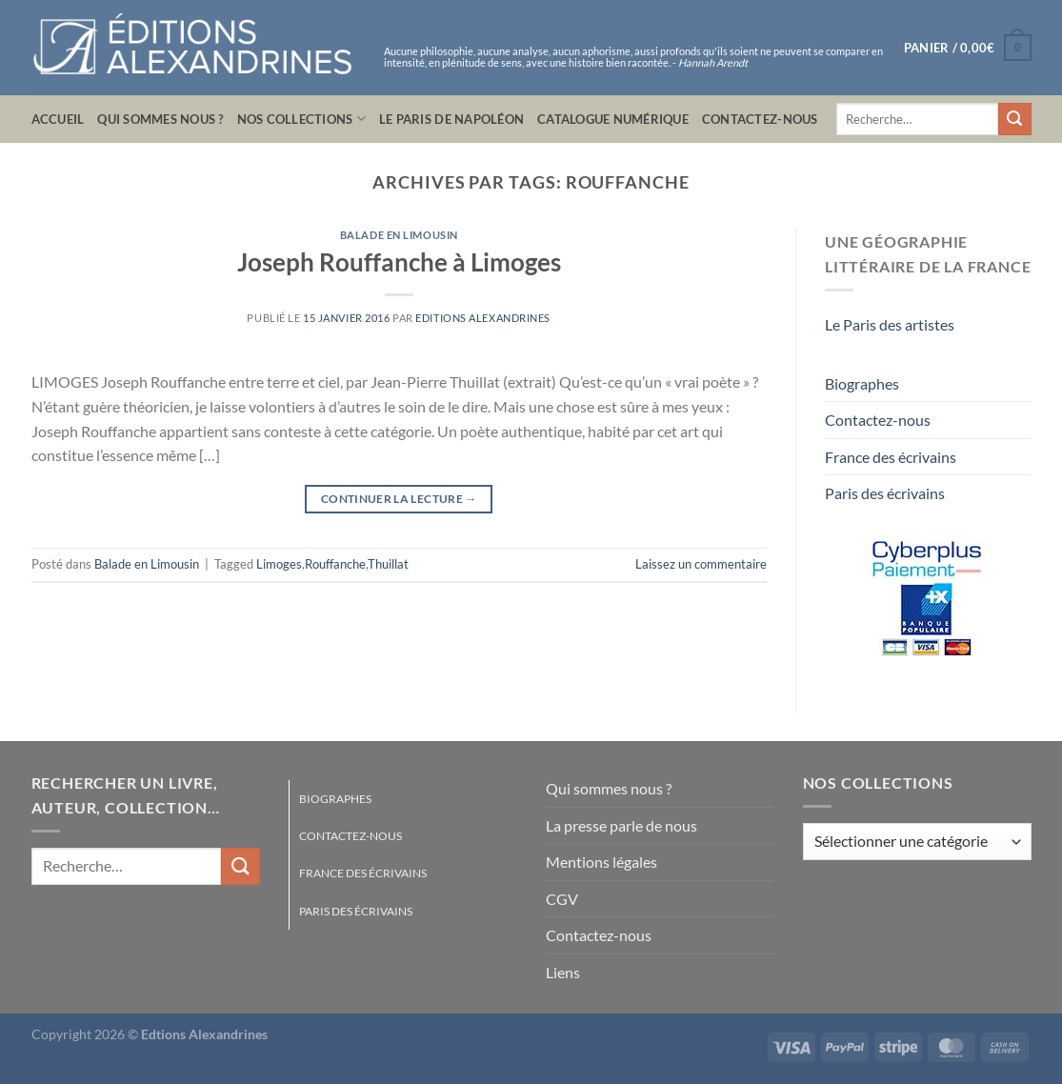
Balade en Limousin (399, 235)
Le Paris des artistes (889, 324)
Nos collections (301, 119)
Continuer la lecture (399, 499)
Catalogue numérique (613, 119)
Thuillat (388, 564)
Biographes (862, 383)
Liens (563, 972)
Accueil (58, 119)
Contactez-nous (760, 119)
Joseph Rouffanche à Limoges (399, 262)
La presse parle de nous (621, 825)
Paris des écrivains (885, 493)
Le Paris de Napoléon (451, 119)
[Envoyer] (1014, 119)
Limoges (279, 564)
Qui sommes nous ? (160, 119)
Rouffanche (335, 564)
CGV (562, 899)
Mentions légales (601, 862)
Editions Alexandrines (483, 317)
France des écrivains (890, 457)
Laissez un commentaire (701, 564)
